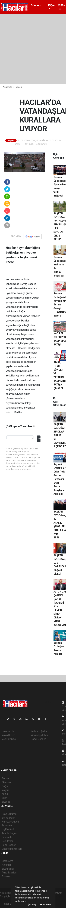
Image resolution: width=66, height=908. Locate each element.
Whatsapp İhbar (39, 735)
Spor (4, 797)
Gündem (36, 5)
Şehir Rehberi (9, 844)
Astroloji (6, 876)
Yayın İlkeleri (8, 735)
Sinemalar (7, 837)
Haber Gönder (38, 739)
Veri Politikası (9, 739)
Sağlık (5, 786)
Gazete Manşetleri (12, 848)
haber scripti (55, 896)
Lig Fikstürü (8, 829)
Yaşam (19, 87)
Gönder (39, 438)
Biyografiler (8, 868)
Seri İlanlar (7, 841)
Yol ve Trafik (8, 817)
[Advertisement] (33, 49)
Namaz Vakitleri (10, 821)
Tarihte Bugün (9, 833)
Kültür (5, 794)
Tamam (45, 904)
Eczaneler (7, 825)
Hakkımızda (8, 731)
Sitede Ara (7, 861)
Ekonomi (6, 782)
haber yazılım (7, 900)
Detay (32, 904)
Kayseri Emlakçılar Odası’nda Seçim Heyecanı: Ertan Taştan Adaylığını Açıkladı (60, 479)
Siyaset (6, 801)
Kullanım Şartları (39, 731)
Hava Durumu (9, 813)
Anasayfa (8, 87)
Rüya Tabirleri (9, 872)
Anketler (6, 864)
